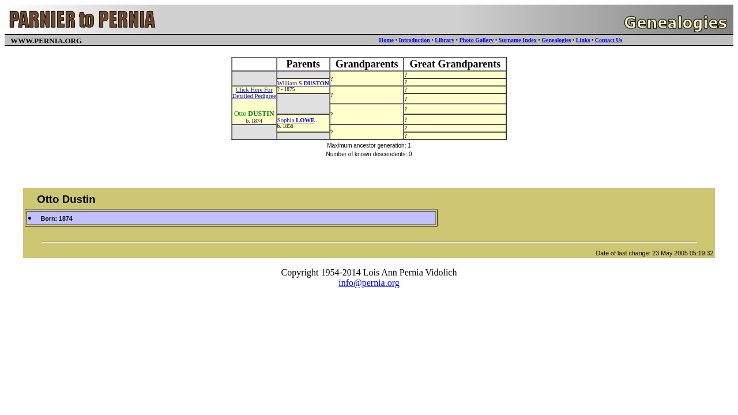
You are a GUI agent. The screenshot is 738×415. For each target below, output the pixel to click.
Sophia (296, 120)
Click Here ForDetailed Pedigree (254, 92)
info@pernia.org (369, 283)
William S (303, 83)
